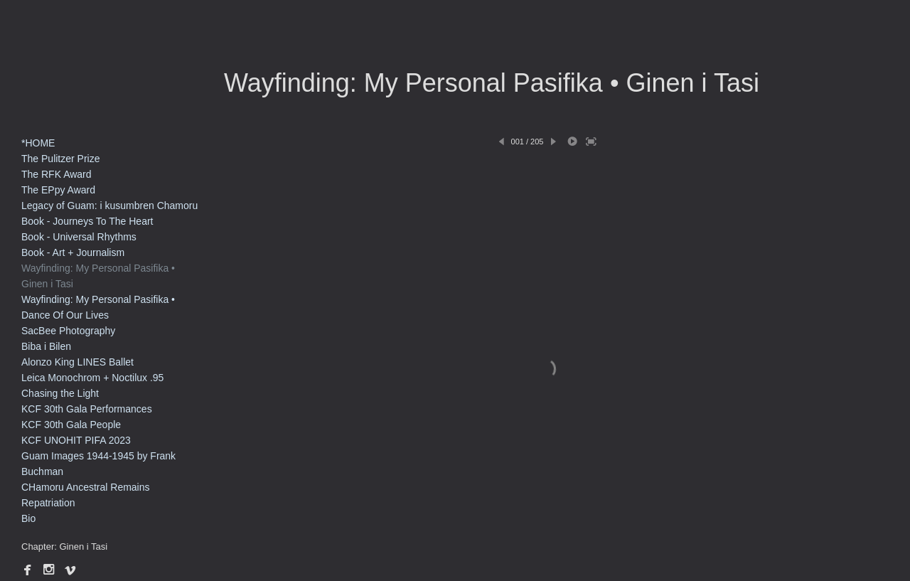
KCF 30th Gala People (71, 424)
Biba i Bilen (46, 346)
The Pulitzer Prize (60, 158)
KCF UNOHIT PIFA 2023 (76, 440)
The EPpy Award (58, 190)
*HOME (38, 143)
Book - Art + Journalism (72, 252)
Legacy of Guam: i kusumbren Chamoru (109, 205)
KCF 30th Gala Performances (86, 409)
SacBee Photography (68, 330)
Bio (28, 518)
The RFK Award (56, 174)
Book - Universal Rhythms (78, 236)
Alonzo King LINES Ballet (77, 362)
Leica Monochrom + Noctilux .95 (92, 377)
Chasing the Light (60, 393)
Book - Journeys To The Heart (87, 221)
